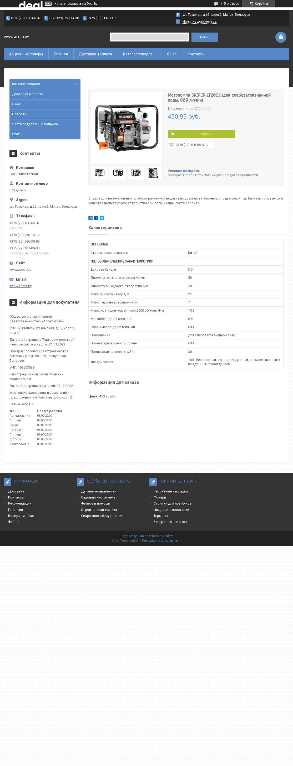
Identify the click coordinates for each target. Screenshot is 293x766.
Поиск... (204, 37)
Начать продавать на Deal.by (75, 4)
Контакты (196, 54)
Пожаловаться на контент (161, 541)
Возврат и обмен (22, 516)
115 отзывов (229, 4)
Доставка (16, 491)
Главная (61, 54)
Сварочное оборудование (102, 516)
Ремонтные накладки (171, 491)
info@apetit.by (20, 286)
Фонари (160, 497)
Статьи (17, 134)
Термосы (161, 516)
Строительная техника (99, 510)
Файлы (13, 522)
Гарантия (15, 510)
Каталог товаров (138, 54)
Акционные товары (26, 54)
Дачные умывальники (98, 491)
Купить (206, 134)
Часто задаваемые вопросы (35, 124)
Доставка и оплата (95, 54)
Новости (19, 114)
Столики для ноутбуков (173, 503)
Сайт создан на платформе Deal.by (146, 536)
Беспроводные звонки (172, 522)
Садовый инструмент (98, 497)
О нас (171, 54)
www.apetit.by (20, 269)
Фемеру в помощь (95, 503)
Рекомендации (19, 503)
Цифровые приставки (171, 510)
